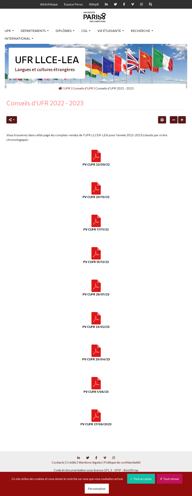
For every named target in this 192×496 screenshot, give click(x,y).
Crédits (71, 462)
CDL (84, 30)
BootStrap (130, 470)
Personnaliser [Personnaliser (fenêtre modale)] (97, 488)
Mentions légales (90, 462)
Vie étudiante (109, 30)
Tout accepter (141, 479)
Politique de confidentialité (122, 462)
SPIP (117, 470)
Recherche (141, 30)
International (18, 38)
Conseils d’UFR (82, 88)
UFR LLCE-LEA (47, 59)
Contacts (58, 462)
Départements (33, 30)
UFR (8, 30)
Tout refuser (169, 479)
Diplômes (64, 30)
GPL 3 (108, 470)
